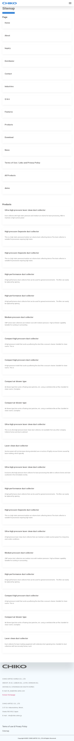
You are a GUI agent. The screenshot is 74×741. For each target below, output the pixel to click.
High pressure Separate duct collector (22, 231)
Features (9, 112)
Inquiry (8, 48)
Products (9, 125)
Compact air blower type (15, 381)
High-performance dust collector (19, 274)
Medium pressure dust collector (19, 317)
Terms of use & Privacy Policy (14, 726)
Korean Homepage (8, 695)
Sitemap (5, 731)
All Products (10, 175)
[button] (70, 3)
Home (7, 23)
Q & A (7, 99)
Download (9, 137)
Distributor (9, 61)
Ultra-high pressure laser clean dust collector (25, 210)
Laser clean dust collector (16, 446)
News (7, 150)
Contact (8, 74)
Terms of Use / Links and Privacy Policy (22, 163)
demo (7, 188)
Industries (9, 86)
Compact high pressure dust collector (22, 339)
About (7, 35)
